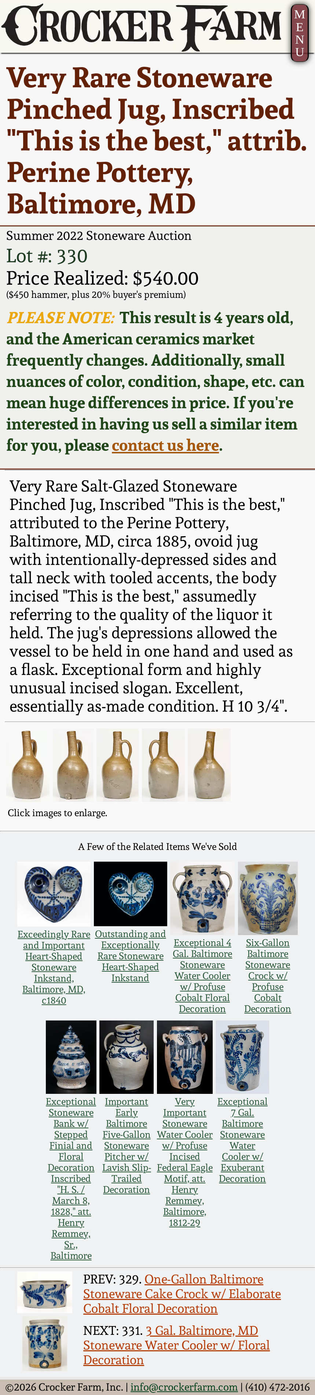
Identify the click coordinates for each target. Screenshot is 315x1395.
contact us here (165, 445)
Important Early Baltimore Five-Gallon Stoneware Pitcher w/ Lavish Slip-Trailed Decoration (126, 1145)
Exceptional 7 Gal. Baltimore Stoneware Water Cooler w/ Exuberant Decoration (242, 1140)
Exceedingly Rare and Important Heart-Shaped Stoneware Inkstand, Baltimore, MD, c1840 (54, 967)
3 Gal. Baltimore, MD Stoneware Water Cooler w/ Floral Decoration (176, 1345)
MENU (299, 33)
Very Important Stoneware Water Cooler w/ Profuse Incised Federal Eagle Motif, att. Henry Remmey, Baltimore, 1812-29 (185, 1162)
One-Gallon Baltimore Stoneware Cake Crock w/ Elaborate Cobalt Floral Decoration (182, 1294)
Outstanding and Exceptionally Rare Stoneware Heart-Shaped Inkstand (130, 955)
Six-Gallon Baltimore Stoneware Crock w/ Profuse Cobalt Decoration (267, 975)
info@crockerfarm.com (184, 1387)
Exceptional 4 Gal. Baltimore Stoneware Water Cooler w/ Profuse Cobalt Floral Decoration (202, 975)
